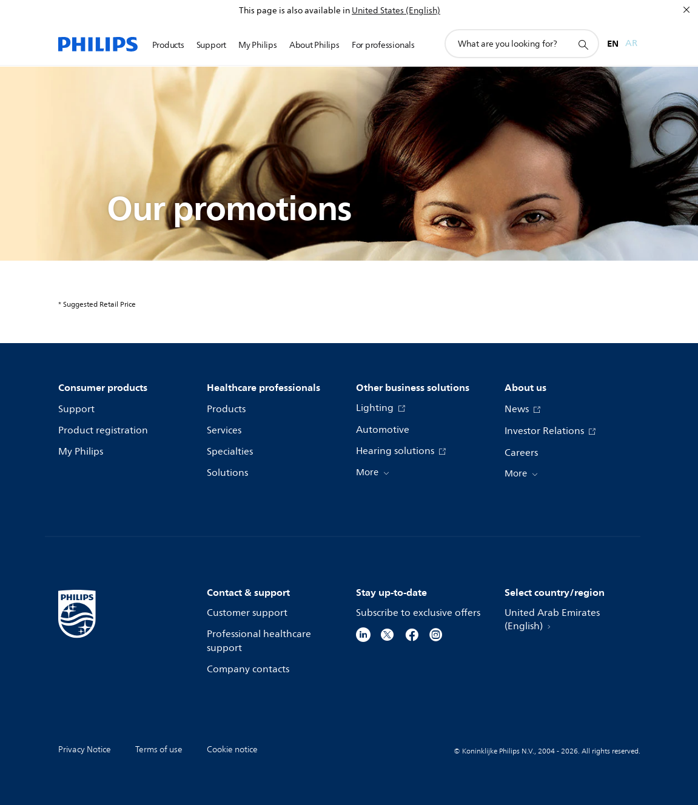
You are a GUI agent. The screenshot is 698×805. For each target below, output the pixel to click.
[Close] (686, 9)
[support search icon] (583, 44)
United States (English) (396, 11)
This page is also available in (294, 11)
